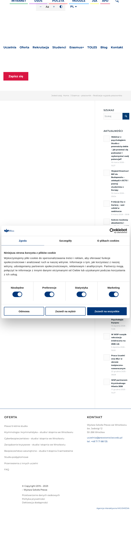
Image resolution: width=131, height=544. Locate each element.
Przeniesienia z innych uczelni (21, 463)
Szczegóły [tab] (65, 240)
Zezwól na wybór (65, 311)
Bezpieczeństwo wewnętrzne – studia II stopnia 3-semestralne (38, 451)
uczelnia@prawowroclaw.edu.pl (104, 437)
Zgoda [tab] (23, 240)
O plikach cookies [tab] (108, 240)
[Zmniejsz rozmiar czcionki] (40, 6)
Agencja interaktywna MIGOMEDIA (113, 508)
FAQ (6, 469)
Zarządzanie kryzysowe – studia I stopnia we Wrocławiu (35, 444)
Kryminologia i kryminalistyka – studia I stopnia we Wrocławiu (38, 432)
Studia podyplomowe (16, 457)
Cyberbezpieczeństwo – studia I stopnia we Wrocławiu (34, 438)
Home (66, 95)
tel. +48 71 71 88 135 (97, 441)
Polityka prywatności (33, 499)
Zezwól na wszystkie (106, 311)
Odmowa (24, 311)
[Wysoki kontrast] (61, 6)
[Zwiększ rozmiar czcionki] (54, 6)
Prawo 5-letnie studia (16, 426)
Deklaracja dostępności (35, 502)
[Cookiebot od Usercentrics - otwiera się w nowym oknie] (112, 230)
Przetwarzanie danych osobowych (41, 495)
